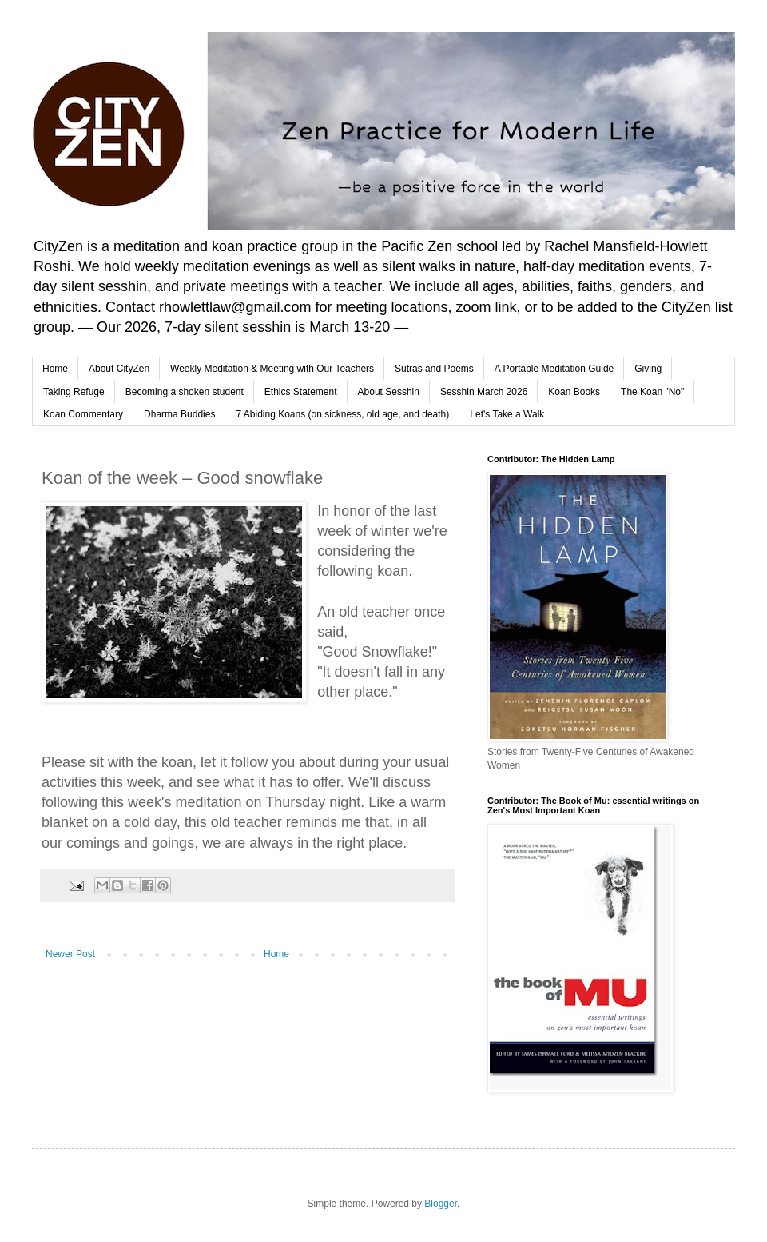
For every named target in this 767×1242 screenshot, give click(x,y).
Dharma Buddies (179, 414)
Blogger (440, 1203)
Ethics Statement (300, 391)
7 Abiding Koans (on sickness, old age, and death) (342, 414)
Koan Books (574, 391)
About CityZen (119, 368)
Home (55, 368)
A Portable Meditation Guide (554, 368)
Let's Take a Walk (507, 414)
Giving (648, 368)
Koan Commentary (83, 414)
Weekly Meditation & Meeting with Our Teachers (272, 368)
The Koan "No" (652, 391)
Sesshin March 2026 (483, 391)
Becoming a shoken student (184, 391)
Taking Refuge (74, 391)
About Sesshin (388, 391)
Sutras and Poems (434, 368)
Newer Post (70, 954)
